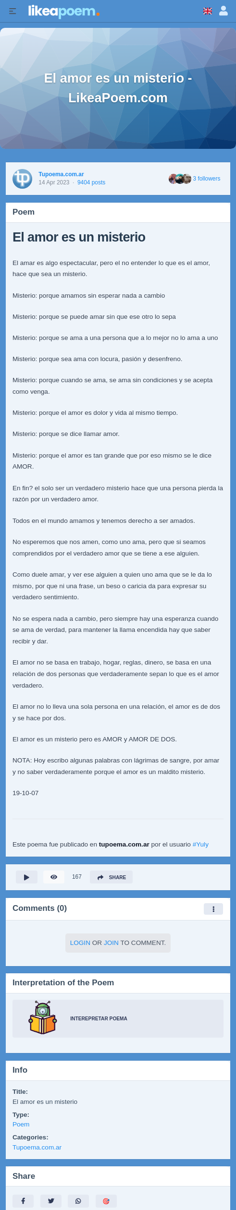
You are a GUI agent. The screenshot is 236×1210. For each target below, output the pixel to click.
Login (80, 942)
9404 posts (91, 182)
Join (111, 942)
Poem (21, 1124)
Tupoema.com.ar (61, 174)
